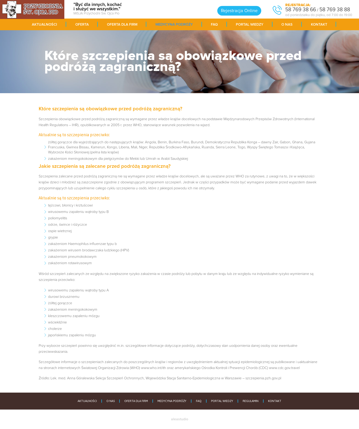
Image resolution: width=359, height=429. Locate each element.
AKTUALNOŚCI (87, 401)
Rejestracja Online (239, 10)
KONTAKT (274, 401)
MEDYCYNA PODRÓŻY (172, 401)
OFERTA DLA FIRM (136, 401)
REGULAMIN (250, 401)
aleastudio (179, 419)
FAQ (198, 401)
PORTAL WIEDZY (222, 401)
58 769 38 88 (334, 9)
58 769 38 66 (300, 9)
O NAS (110, 401)
